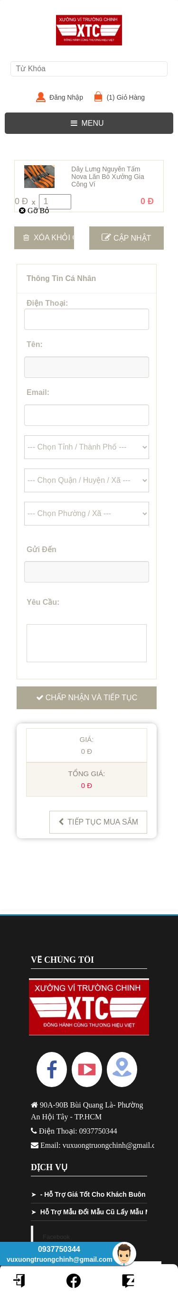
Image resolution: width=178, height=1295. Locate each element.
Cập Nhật (126, 237)
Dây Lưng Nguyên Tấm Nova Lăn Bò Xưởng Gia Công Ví (107, 176)
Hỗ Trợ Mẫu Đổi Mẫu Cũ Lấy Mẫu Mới (98, 1212)
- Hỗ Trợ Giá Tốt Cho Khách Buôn (93, 1194)
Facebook (56, 1236)
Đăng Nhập (70, 97)
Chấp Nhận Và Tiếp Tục (87, 698)
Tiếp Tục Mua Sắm (98, 822)
